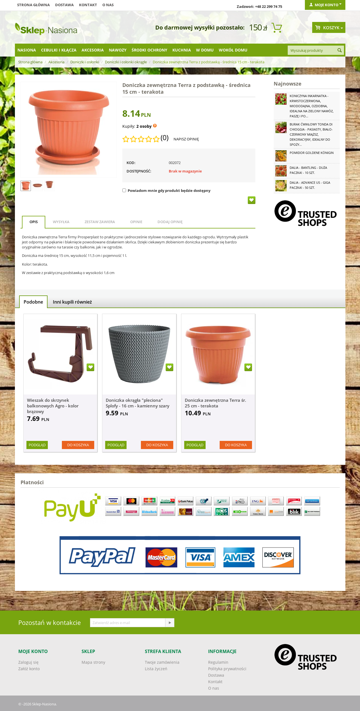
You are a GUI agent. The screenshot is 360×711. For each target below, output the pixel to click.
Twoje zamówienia (162, 662)
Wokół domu (233, 50)
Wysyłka (61, 221)
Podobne (33, 302)
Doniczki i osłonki (84, 61)
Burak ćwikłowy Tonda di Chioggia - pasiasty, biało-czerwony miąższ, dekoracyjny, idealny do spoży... (311, 134)
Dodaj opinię (170, 221)
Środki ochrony (149, 50)
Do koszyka (78, 444)
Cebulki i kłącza (58, 50)
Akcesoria (93, 50)
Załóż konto (29, 668)
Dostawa (64, 4)
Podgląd (37, 444)
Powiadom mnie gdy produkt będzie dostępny (166, 190)
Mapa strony (93, 662)
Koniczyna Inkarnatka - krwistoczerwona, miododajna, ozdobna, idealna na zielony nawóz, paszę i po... (312, 106)
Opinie (136, 221)
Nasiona (26, 50)
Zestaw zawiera (100, 221)
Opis (34, 221)
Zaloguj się (28, 662)
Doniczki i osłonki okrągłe (126, 61)
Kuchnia (181, 50)
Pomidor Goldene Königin (312, 153)
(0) (164, 137)
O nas (108, 4)
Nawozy (118, 50)
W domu (205, 50)
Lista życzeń (156, 668)
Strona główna (33, 4)
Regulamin (218, 662)
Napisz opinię (186, 139)
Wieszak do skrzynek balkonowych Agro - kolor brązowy (52, 405)
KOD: (131, 162)
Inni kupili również (72, 302)
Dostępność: (139, 171)
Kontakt (88, 4)
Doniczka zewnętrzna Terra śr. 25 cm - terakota (215, 403)
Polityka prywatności (227, 668)
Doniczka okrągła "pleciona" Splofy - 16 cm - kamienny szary (137, 403)
